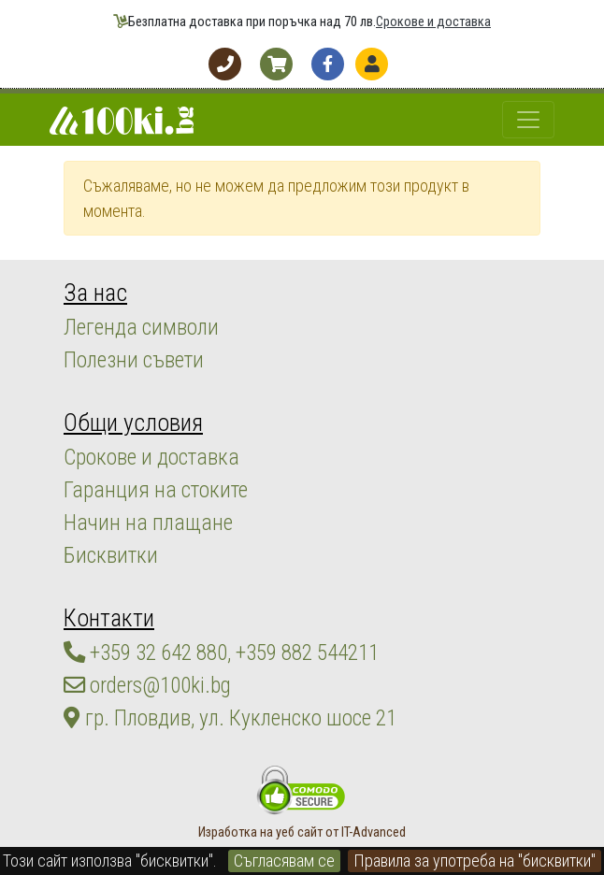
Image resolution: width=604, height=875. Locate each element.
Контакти (109, 618)
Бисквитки (111, 555)
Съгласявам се (284, 860)
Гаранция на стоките (156, 490)
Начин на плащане (148, 522)
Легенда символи (141, 327)
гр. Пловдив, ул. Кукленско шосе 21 (230, 718)
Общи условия (133, 423)
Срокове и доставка (433, 22)
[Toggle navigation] (528, 119)
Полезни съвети (134, 360)
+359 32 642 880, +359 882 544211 (221, 652)
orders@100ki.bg (147, 685)
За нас (95, 293)
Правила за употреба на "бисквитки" (474, 860)
